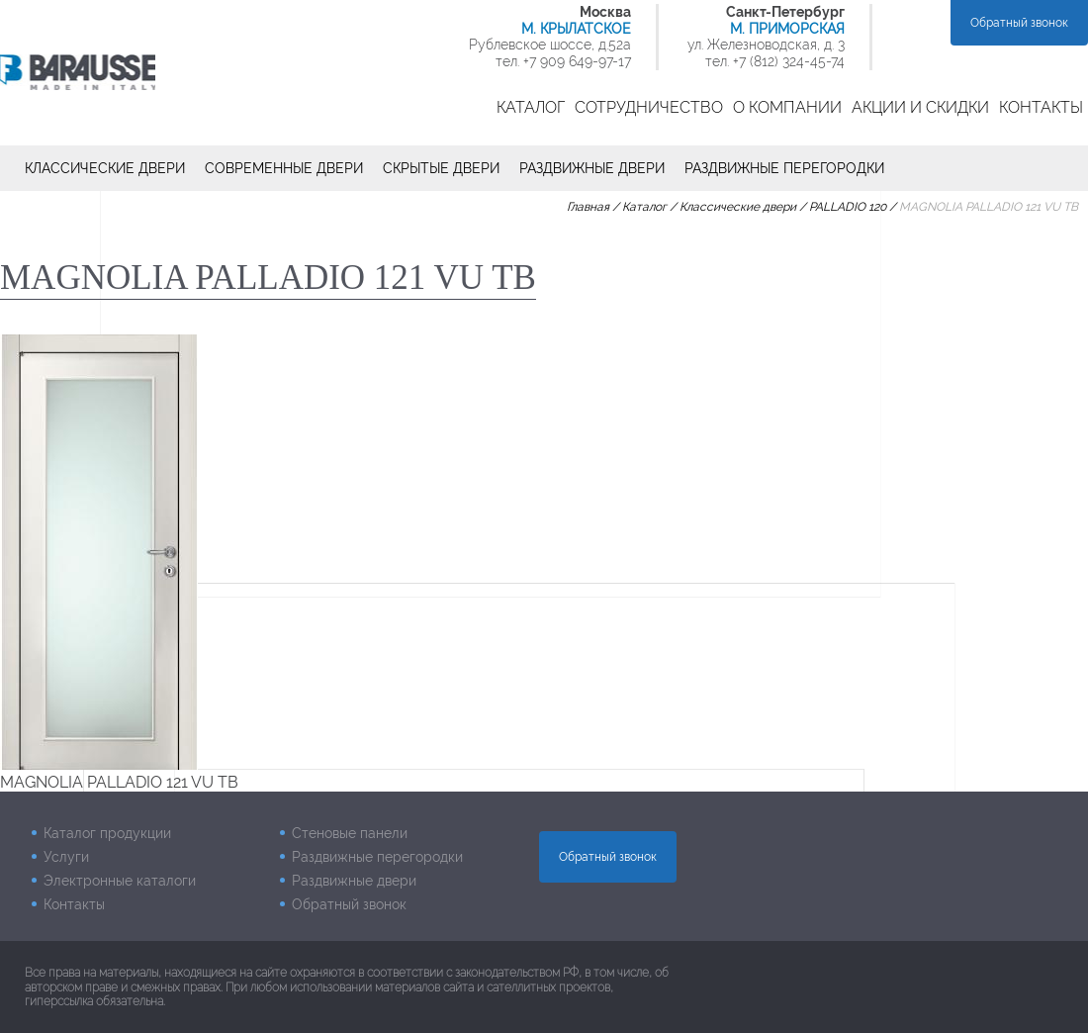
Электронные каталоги (120, 881)
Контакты (1041, 107)
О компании (787, 107)
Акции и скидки (920, 107)
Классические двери (105, 168)
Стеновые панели (350, 833)
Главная (588, 207)
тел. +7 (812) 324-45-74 (775, 61)
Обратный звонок (1019, 23)
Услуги (66, 857)
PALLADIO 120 (847, 207)
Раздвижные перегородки (784, 168)
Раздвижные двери (592, 168)
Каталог (531, 107)
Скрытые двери (441, 168)
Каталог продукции (107, 833)
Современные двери (284, 168)
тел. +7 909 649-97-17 (563, 61)
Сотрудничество (649, 107)
